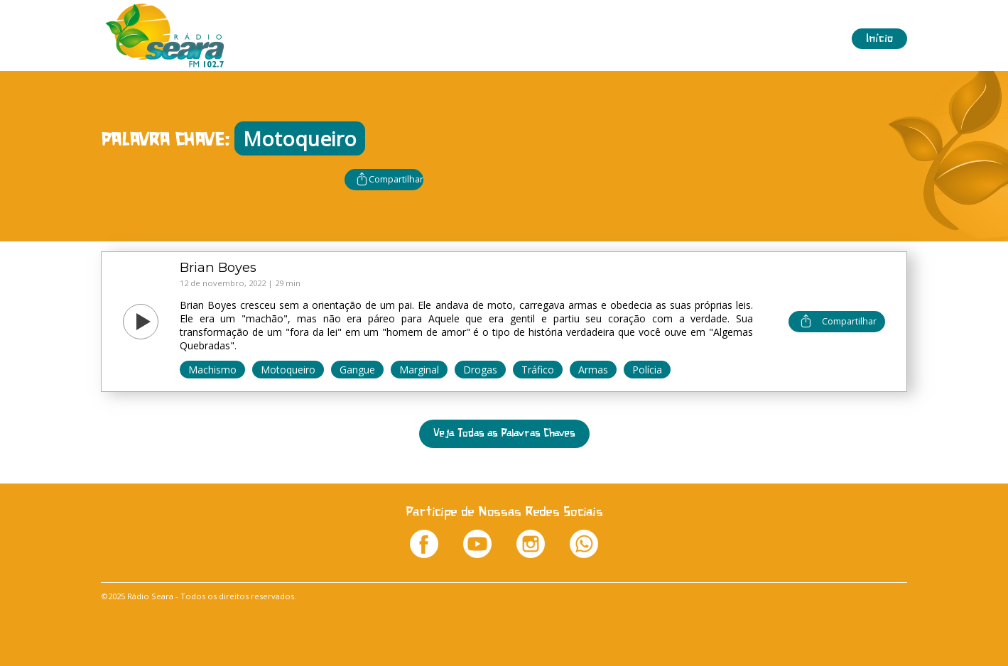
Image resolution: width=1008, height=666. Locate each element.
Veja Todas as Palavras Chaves (504, 433)
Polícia (647, 369)
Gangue (357, 369)
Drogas (480, 369)
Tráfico (537, 369)
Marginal (419, 369)
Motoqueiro (288, 369)
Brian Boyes (218, 267)
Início (879, 38)
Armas (593, 369)
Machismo (212, 369)
